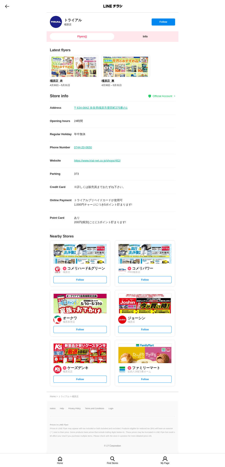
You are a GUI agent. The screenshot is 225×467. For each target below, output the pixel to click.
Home (60, 463)
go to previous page (7, 6)
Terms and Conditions (94, 409)
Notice (53, 409)
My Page (165, 463)
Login (111, 409)
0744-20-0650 (83, 147)
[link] (56, 22)
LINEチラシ (112, 6)
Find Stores (112, 463)
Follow (163, 23)
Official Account (162, 96)
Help (62, 409)
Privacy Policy (74, 409)
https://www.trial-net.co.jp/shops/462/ (97, 160)
